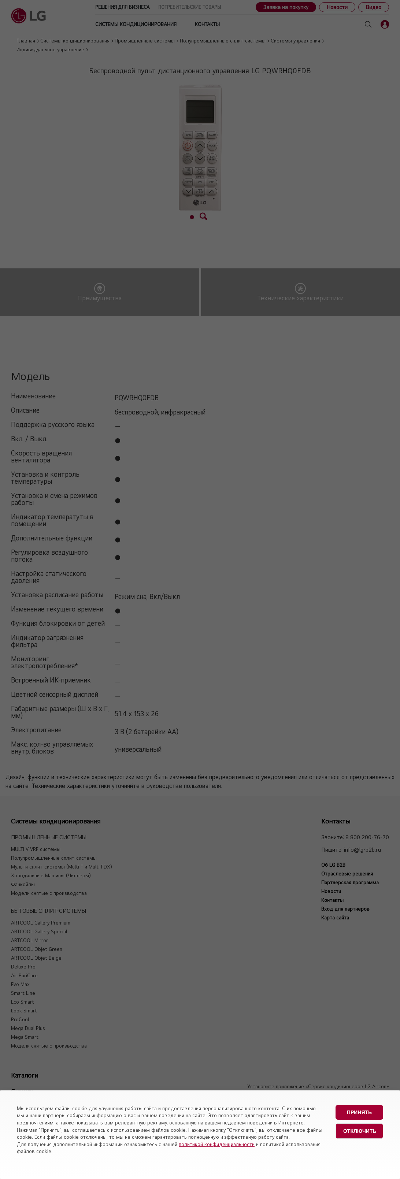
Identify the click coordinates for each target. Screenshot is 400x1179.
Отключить (360, 1131)
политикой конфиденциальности (217, 1144)
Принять (359, 1112)
